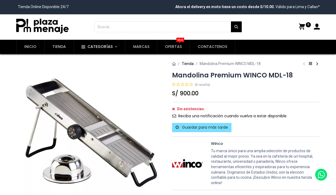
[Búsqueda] (236, 26)
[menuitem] (30, 47)
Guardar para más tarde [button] (202, 127)
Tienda (188, 63)
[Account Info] (317, 27)
